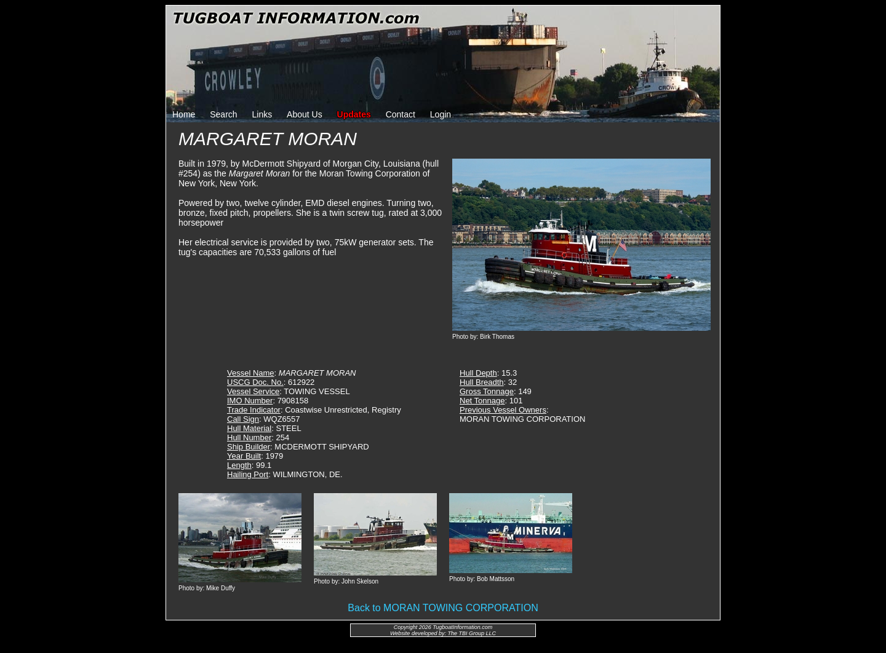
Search (223, 114)
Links (262, 114)
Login (440, 114)
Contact (400, 114)
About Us (304, 114)
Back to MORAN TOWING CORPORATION (443, 608)
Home (183, 114)
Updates (354, 114)
